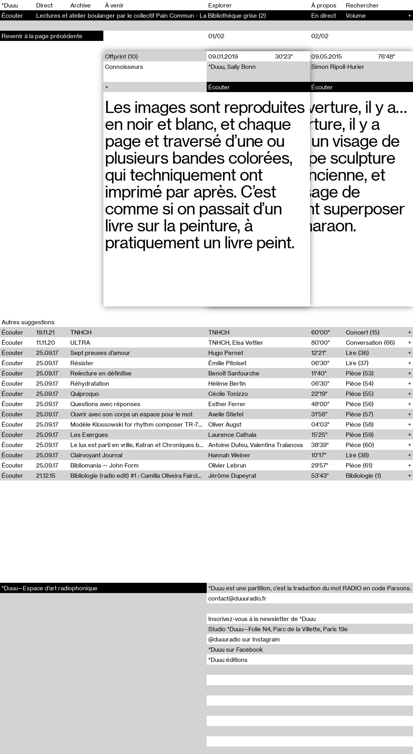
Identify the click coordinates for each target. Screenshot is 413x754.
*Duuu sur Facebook (235, 649)
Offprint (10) (121, 56)
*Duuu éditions (228, 659)
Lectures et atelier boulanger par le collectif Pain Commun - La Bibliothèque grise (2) (151, 15)
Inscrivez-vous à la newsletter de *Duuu (262, 618)
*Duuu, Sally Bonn (232, 66)
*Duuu (10, 5)
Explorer (220, 5)
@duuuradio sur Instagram (244, 639)
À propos (323, 5)
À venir (114, 5)
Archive (80, 5)
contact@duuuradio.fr (237, 598)
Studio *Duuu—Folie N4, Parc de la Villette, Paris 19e (278, 628)
